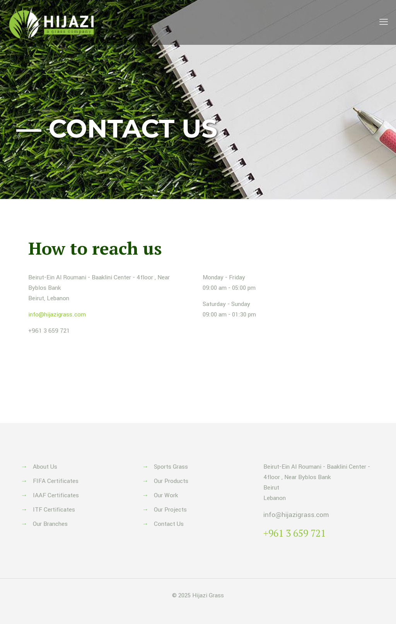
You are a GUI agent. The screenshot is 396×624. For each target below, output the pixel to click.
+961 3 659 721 (49, 330)
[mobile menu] (383, 22)
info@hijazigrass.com (57, 314)
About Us (45, 466)
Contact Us (169, 524)
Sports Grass (171, 466)
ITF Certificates (54, 509)
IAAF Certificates (56, 495)
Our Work (166, 495)
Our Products (171, 481)
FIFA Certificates (56, 481)
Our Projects (170, 509)
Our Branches (50, 524)
